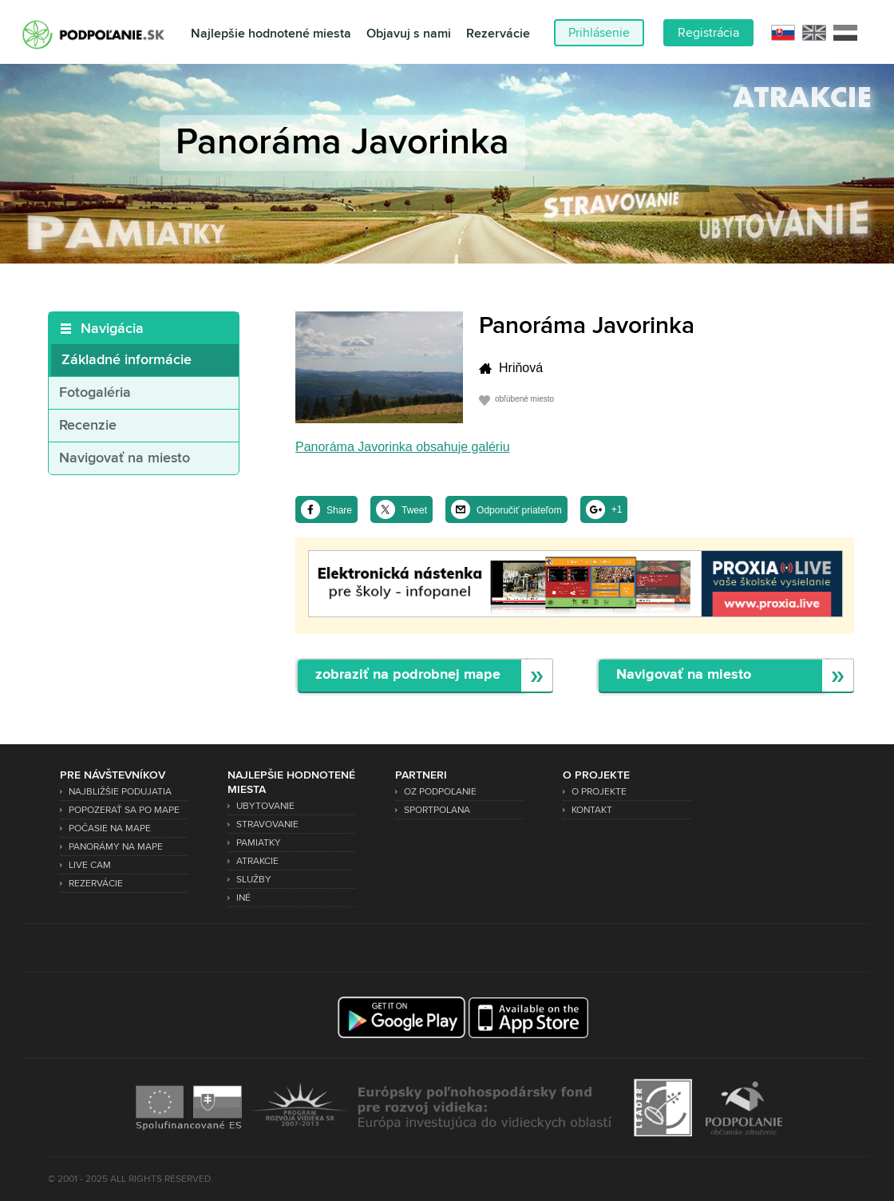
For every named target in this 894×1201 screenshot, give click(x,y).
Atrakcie (257, 861)
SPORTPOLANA (437, 810)
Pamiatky (258, 843)
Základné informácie (126, 360)
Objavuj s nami (408, 34)
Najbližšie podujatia (120, 792)
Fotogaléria (95, 393)
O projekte (599, 792)
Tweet (414, 510)
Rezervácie (498, 34)
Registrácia (708, 33)
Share (339, 510)
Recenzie (88, 425)
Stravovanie (267, 824)
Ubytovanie (265, 806)
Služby (253, 880)
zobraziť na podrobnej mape (407, 675)
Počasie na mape (110, 828)
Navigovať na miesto (124, 458)
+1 (617, 509)
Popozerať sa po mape (124, 810)
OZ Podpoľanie (440, 792)
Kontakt (592, 810)
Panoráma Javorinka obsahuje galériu (402, 447)
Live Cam (90, 865)
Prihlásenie (599, 33)
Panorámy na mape (116, 847)
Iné (243, 898)
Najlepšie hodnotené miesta (271, 34)
